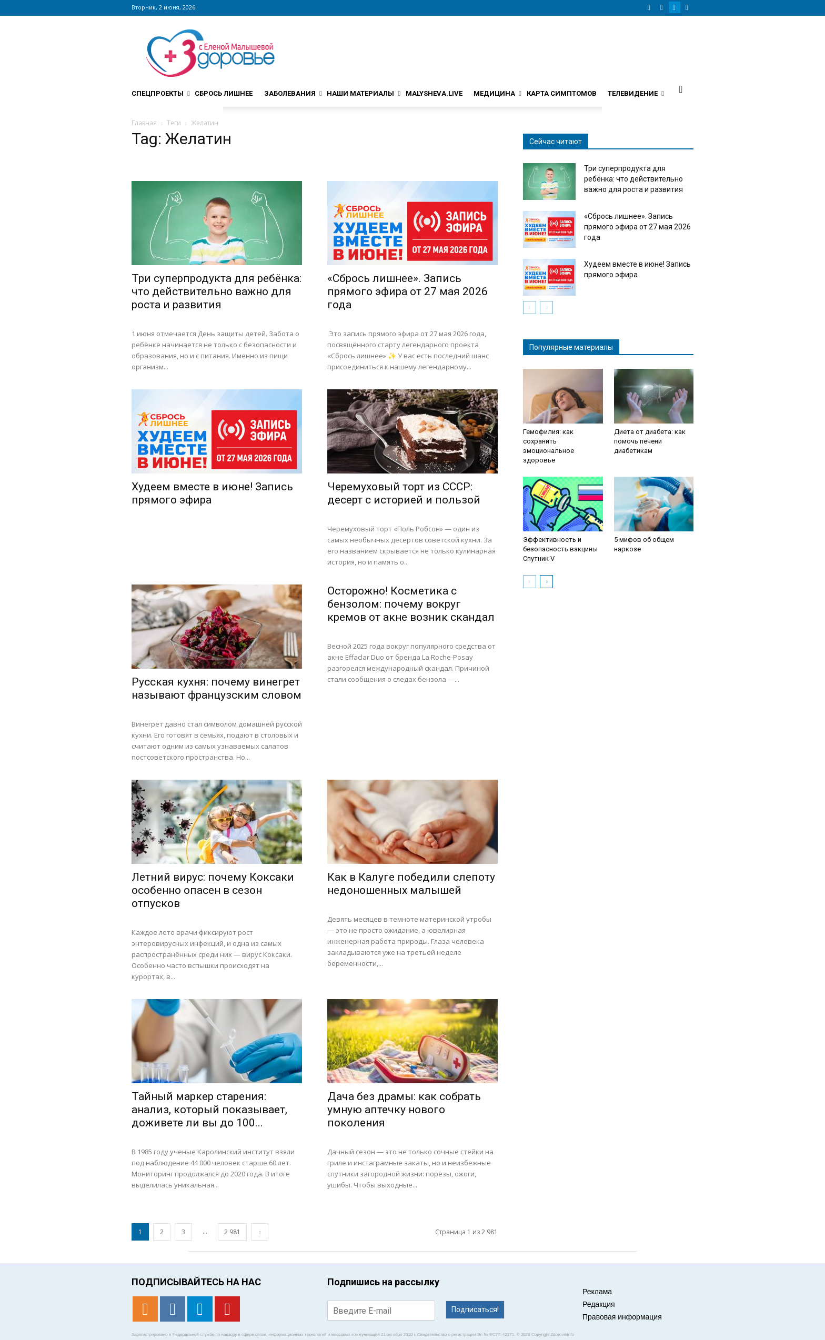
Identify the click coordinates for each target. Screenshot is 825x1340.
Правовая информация (622, 1317)
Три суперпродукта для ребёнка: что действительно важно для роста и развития (216, 291)
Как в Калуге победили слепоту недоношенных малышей (411, 883)
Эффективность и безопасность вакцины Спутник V (560, 549)
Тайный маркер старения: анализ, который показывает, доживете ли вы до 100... (209, 1109)
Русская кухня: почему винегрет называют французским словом (216, 688)
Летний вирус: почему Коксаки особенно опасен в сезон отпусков (213, 890)
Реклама (597, 1291)
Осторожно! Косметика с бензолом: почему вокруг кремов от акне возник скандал (411, 604)
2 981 (232, 1231)
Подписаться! (475, 1309)
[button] (680, 89)
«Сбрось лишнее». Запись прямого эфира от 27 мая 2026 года (407, 291)
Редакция (598, 1304)
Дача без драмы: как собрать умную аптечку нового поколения (404, 1109)
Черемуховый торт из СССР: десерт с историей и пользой (403, 493)
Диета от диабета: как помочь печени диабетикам (650, 441)
